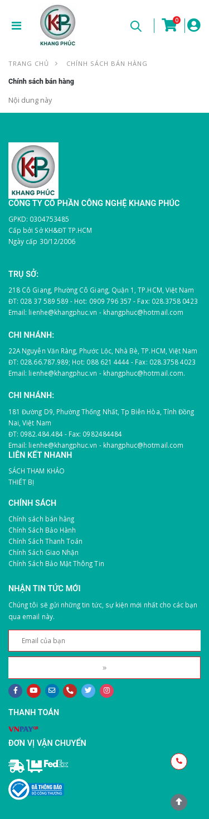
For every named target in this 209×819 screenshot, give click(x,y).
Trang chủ (28, 63)
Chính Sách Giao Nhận (43, 552)
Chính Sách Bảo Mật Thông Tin (56, 563)
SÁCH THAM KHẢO (36, 470)
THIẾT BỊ (21, 481)
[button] (135, 28)
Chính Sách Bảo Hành (42, 529)
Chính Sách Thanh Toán (45, 541)
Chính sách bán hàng (41, 518)
